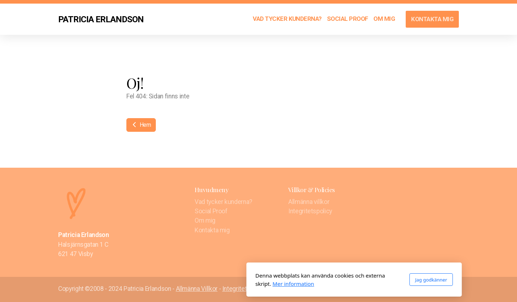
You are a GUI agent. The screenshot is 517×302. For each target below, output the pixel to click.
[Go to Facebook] (432, 289)
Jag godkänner (335, 280)
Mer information (198, 283)
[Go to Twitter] (442, 289)
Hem (141, 124)
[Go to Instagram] (453, 289)
